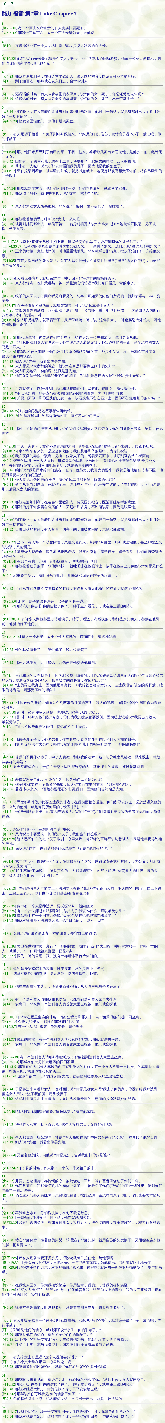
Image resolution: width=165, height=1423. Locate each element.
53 (3, 1177)
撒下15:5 (10, 1258)
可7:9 (7, 933)
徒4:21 (8, 310)
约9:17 (8, 376)
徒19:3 (8, 848)
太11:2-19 (10, 416)
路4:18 (8, 685)
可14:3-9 (9, 1067)
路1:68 (8, 393)
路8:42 (8, 161)
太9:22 (8, 1380)
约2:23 (8, 588)
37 (3, 884)
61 (3, 1375)
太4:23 (8, 76)
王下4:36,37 (12, 246)
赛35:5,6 (9, 601)
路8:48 (8, 1389)
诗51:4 (8, 861)
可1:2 (7, 812)
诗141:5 (9, 1290)
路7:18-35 (10, 411)
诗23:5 (8, 1285)
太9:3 (7, 1357)
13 (3, 274)
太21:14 (9, 561)
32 (3, 753)
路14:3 (8, 920)
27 (3, 645)
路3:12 (8, 834)
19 (3, 442)
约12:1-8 (9, 1076)
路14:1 (8, 1004)
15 (3, 333)
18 (3, 424)
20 (3, 498)
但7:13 (8, 456)
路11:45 (9, 916)
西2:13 (8, 1186)
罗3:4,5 (8, 871)
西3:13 (8, 1195)
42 (3, 982)
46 (3, 1053)
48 (3, 1107)
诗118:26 (10, 451)
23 (3, 584)
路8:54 (8, 219)
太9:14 (8, 429)
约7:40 (8, 371)
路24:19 (9, 352)
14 (3, 292)
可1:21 (8, 81)
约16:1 (8, 727)
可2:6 (7, 1362)
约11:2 (8, 1099)
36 (3, 857)
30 (3, 698)
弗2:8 (7, 1399)
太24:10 (9, 712)
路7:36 (8, 999)
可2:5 (7, 1330)
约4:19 (8, 361)
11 (3, 215)
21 (3, 515)
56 (3, 1253)
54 (3, 1209)
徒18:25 (9, 839)
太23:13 (9, 888)
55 (3, 1236)
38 (3, 902)
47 (3, 1085)
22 (3, 538)
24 (3, 597)
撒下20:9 (10, 1267)
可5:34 (8, 1416)
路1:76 (8, 784)
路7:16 (8, 1137)
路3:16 (8, 470)
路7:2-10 (9, 28)
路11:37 (9, 1039)
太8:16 (8, 112)
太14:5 (8, 780)
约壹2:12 (10, 1344)
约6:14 (8, 366)
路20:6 (8, 789)
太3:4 (7, 969)
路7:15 (8, 663)
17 (3, 407)
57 (3, 1281)
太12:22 (9, 542)
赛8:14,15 (10, 703)
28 (3, 658)
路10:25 (9, 911)
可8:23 (8, 566)
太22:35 (9, 906)
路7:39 (8, 342)
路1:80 (8, 739)
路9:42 (8, 251)
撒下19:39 (10, 1263)
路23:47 (9, 305)
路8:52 (8, 206)
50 (3, 1133)
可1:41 (8, 193)
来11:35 (9, 261)
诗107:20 (10, 121)
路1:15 (8, 986)
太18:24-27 (11, 1168)
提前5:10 (10, 1222)
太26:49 (9, 1112)
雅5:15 (8, 1339)
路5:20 (8, 1335)
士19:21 (9, 1218)
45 (3, 1035)
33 (3, 775)
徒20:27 (9, 956)
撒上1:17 (10, 1411)
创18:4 (8, 1213)
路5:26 (8, 283)
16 (3, 384)
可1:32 (8, 529)
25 (3, 615)
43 (3, 995)
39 (3, 929)
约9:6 (7, 575)
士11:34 (9, 152)
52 (3, 1164)
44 (3, 1013)
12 (3, 237)
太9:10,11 (10, 1017)
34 (3, 798)
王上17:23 (10, 242)
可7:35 (8, 650)
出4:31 (8, 388)
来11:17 (9, 171)
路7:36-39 (10, 1057)
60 (3, 1353)
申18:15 (9, 337)
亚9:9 (7, 461)
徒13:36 (9, 946)
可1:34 (8, 507)
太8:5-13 (9, 33)
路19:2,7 (9, 1026)
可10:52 (9, 606)
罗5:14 (8, 484)
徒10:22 (9, 59)
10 (3, 202)
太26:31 (9, 717)
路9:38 (8, 166)
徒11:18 (9, 320)
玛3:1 (7, 802)
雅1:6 (7, 767)
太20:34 (9, 188)
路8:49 (8, 99)
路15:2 (8, 1124)
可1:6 (7, 973)
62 (3, 1407)
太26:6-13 (10, 1062)
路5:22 (8, 1367)
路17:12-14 (11, 637)
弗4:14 (8, 757)
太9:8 (7, 278)
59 (3, 1316)
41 (3, 964)
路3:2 (7, 744)
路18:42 (9, 1394)
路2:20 (8, 296)
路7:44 (8, 1089)
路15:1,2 (9, 1022)
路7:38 (8, 1240)
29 (3, 671)
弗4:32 (8, 1181)
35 (3, 825)
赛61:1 (8, 675)
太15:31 (9, 552)
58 (3, 1303)
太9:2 (7, 134)
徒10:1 (8, 46)
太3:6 (7, 829)
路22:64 (9, 1155)
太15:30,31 (11, 619)
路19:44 (9, 398)
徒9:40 (8, 224)
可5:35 (8, 94)
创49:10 (9, 446)
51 (3, 1151)
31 (3, 735)
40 (3, 942)
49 (3, 1120)
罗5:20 (8, 1307)
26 (3, 632)
